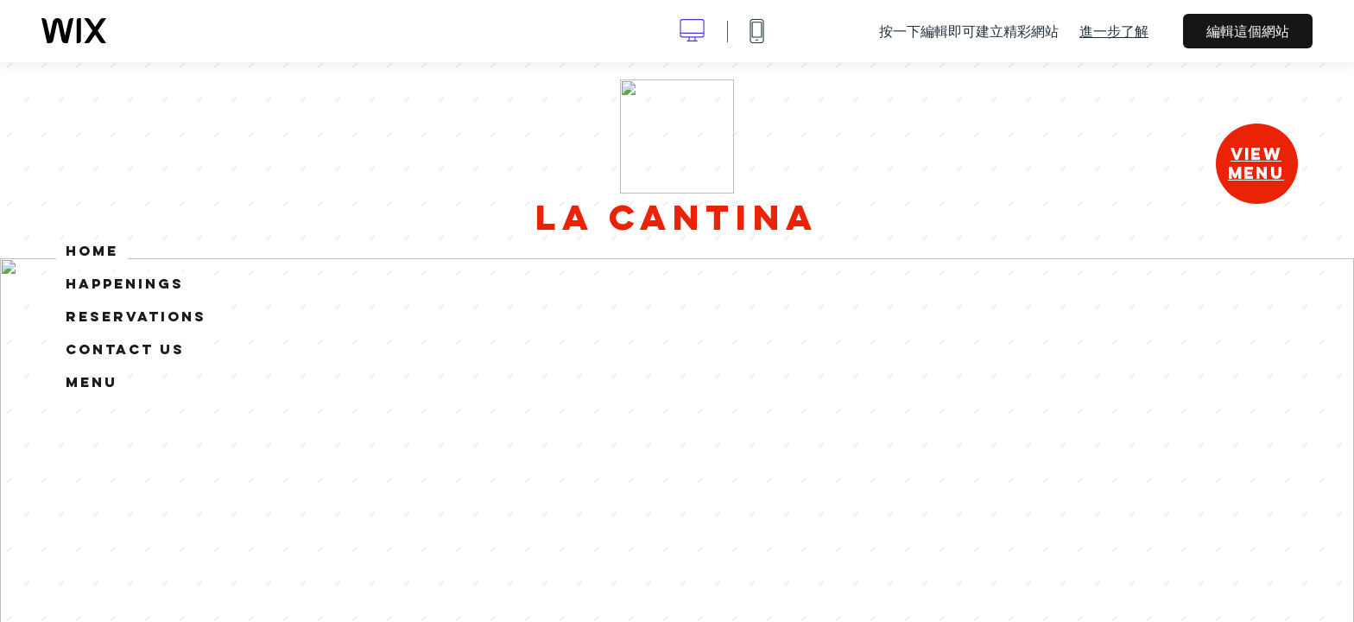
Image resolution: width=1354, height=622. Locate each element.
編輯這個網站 (1247, 31)
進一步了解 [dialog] (1113, 31)
